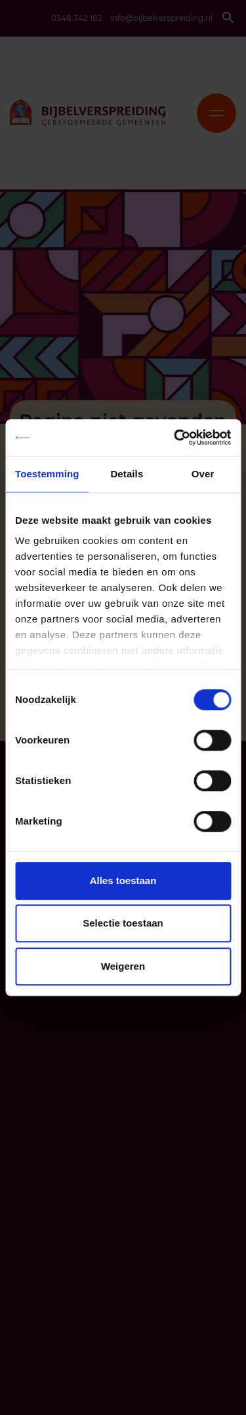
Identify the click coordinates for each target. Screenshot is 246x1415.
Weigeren (123, 966)
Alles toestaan (123, 880)
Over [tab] (203, 473)
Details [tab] (126, 473)
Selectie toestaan (123, 923)
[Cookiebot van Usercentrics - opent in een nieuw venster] (175, 437)
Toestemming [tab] (47, 473)
